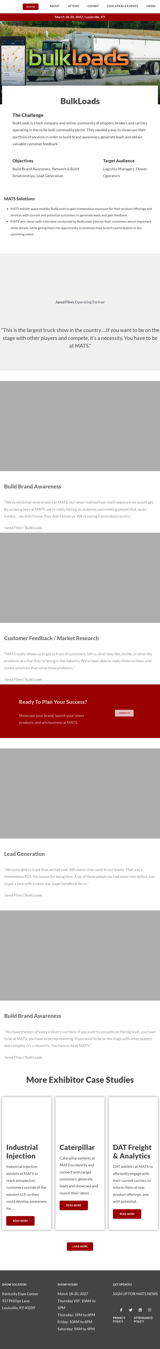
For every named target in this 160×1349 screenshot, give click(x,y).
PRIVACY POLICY (119, 1320)
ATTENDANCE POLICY (143, 1320)
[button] (54, 6)
